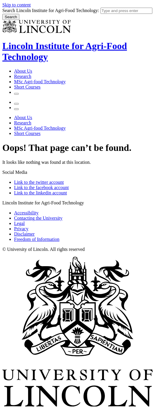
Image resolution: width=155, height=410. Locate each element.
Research (22, 76)
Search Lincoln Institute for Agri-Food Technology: (50, 10)
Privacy (21, 228)
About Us (23, 71)
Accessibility (26, 212)
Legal (19, 223)
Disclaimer (24, 233)
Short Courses (27, 86)
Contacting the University (38, 218)
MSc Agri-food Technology (40, 81)
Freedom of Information (36, 239)
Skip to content (16, 4)
